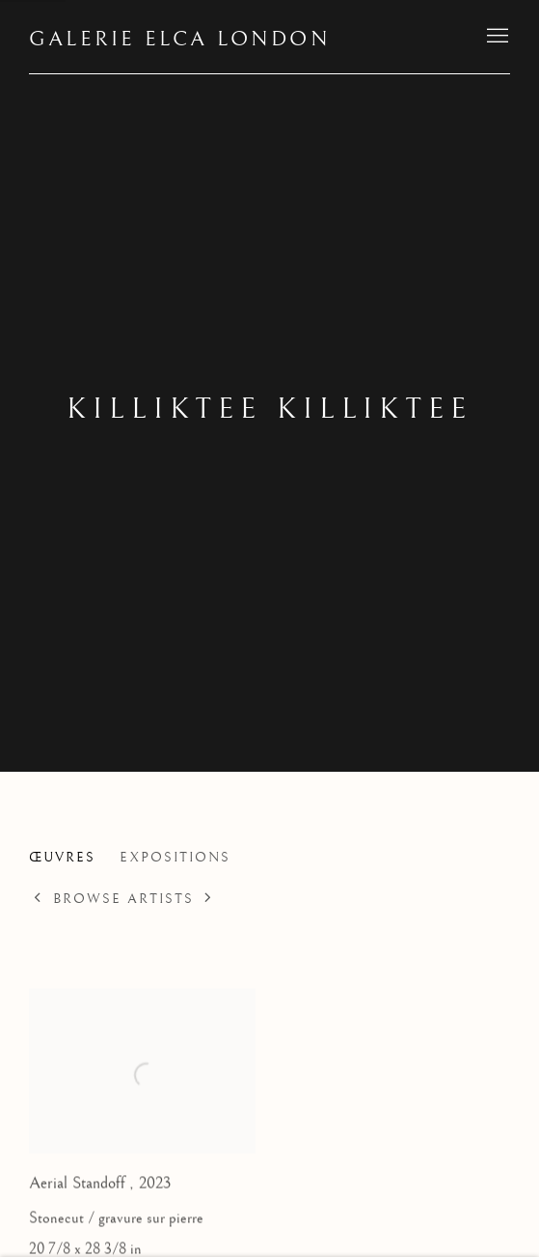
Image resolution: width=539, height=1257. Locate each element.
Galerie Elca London (180, 39)
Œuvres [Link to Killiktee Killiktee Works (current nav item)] (62, 857)
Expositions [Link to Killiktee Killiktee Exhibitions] (175, 857)
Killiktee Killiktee (269, 409)
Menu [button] (495, 36)
